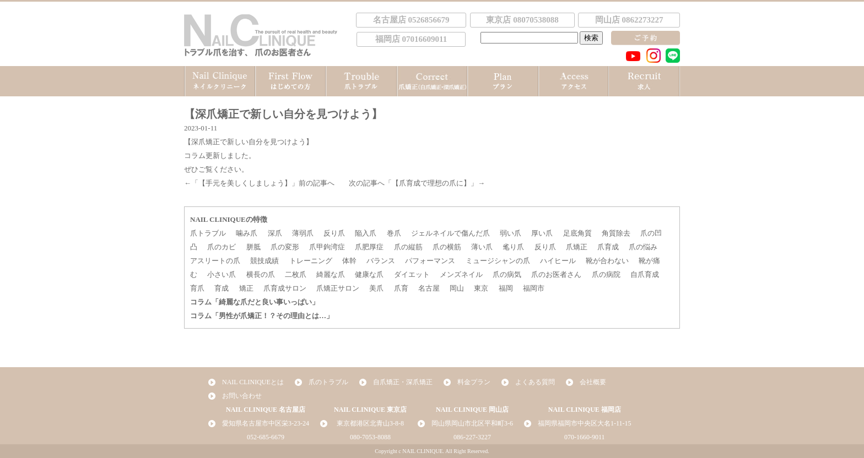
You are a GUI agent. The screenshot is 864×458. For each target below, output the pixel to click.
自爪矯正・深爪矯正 (403, 382)
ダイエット (412, 274)
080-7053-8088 (370, 437)
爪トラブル (208, 233)
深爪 (275, 233)
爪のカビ (221, 247)
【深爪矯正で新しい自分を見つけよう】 (248, 142)
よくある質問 (535, 382)
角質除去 (616, 233)
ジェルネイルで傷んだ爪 (450, 233)
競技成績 (264, 261)
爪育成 (608, 247)
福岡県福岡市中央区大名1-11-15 (584, 423)
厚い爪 (542, 233)
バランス (380, 261)
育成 (221, 288)
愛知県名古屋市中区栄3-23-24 (265, 423)
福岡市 (533, 288)
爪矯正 (576, 247)
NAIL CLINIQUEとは (253, 382)
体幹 (349, 261)
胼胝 (253, 247)
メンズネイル (461, 274)
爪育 (401, 288)
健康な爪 (369, 274)
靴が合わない (607, 261)
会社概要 (593, 382)
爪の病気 (507, 274)
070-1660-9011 (584, 437)
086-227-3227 (472, 437)
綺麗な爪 (330, 274)
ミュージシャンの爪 (498, 261)
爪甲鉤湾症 (327, 247)
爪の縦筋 (408, 247)
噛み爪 (246, 233)
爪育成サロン (284, 288)
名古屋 (429, 288)
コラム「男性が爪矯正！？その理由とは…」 (261, 316)
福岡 (506, 288)
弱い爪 (510, 233)
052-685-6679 (265, 437)
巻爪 (394, 233)
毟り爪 (513, 247)
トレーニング (310, 261)
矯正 (246, 288)
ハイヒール (558, 261)
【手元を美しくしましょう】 (244, 183)
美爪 (376, 288)
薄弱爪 (303, 233)
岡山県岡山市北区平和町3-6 (472, 423)
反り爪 (334, 233)
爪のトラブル (328, 382)
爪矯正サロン (337, 288)
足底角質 (577, 233)
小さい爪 (221, 274)
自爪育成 (644, 274)
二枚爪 (295, 274)
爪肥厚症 (369, 247)
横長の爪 (260, 274)
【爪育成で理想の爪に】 (431, 183)
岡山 (457, 288)
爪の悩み (643, 247)
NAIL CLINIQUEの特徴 (228, 219)
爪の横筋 (447, 247)
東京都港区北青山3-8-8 (370, 423)
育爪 (197, 288)
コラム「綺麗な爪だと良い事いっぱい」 (254, 302)
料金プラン (473, 382)
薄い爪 (482, 247)
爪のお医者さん (556, 274)
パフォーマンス (430, 261)
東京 (481, 288)
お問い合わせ (242, 396)
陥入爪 (365, 233)
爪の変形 (285, 247)
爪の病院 (606, 274)
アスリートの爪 (215, 261)
